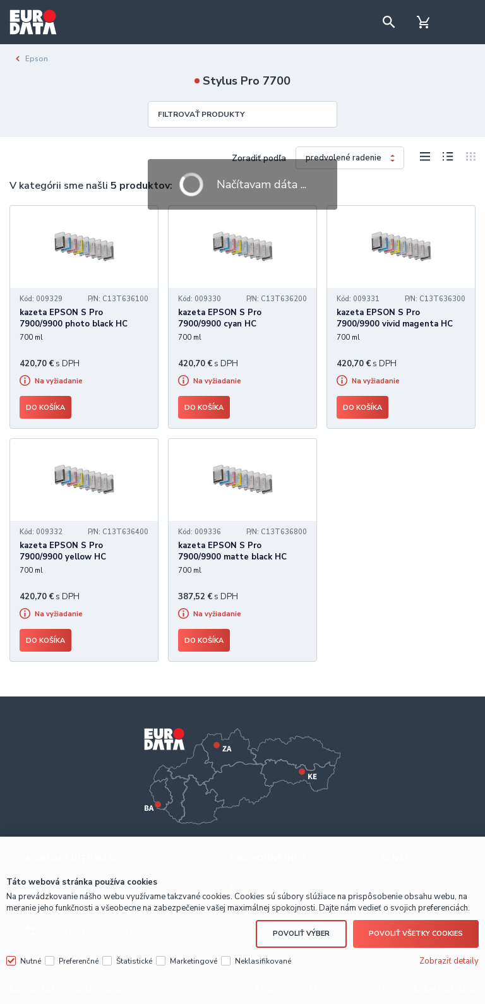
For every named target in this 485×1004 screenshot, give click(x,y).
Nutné (30, 961)
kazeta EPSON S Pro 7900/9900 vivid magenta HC (395, 318)
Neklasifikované (263, 961)
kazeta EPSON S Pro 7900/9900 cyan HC (219, 318)
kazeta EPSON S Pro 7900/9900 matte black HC (232, 551)
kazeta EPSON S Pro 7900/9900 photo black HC (74, 318)
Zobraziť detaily (449, 961)
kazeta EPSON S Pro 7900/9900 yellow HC (63, 551)
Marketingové (193, 961)
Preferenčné (79, 961)
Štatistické (134, 961)
